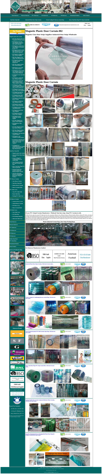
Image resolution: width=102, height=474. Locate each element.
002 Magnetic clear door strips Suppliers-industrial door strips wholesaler (17, 43)
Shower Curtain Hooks (17, 207)
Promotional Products (74, 15)
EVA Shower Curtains (14, 199)
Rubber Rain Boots (14, 238)
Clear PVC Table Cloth (17, 191)
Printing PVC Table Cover (17, 196)
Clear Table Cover (16, 212)
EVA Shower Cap (16, 205)
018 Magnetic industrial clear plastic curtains (18, 99)
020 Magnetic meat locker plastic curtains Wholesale (17, 105)
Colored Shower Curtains (17, 203)
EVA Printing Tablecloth (17, 216)
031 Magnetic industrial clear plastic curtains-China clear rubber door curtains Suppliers (18, 141)
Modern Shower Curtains (17, 185)
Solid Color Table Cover (17, 218)
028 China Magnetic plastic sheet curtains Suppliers (18, 131)
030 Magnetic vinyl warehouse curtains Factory (18, 137)
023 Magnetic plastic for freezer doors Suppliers (17, 114)
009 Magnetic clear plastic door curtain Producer (17, 68)
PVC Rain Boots (13, 240)
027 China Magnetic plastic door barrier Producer (18, 127)
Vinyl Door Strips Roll (14, 19)
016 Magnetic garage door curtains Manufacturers (17, 93)
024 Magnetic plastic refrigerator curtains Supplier (16, 117)
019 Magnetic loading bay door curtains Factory (17, 102)
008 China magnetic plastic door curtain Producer (18, 65)
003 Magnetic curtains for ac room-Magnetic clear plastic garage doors (18, 47)
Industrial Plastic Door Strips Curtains (33, 19)
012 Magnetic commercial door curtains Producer (17, 78)
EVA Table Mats (15, 214)
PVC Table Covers (13, 189)
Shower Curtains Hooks (17, 187)
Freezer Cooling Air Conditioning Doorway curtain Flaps (17, 159)
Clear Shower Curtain (17, 181)
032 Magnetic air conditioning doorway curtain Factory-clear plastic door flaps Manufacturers (18, 147)
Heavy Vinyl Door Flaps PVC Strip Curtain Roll (79, 19)
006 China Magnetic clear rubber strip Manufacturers (18, 58)
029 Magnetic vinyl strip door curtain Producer (18, 134)
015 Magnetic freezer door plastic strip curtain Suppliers (18, 90)
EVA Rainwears (45, 15)
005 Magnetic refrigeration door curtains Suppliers (18, 55)
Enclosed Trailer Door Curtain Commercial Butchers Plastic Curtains (17, 170)
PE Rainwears (64, 15)
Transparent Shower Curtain (17, 201)
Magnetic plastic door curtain (16, 36)
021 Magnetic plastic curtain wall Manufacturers (18, 108)
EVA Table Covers (13, 210)
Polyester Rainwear (25, 15)
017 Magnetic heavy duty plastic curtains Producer (17, 96)
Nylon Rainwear (15, 15)
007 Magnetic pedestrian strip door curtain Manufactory (17, 61)
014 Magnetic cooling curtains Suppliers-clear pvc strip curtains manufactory (18, 86)
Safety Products (86, 15)
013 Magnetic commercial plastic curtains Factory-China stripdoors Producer (18, 82)
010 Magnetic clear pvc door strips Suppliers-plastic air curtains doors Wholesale (18, 71)
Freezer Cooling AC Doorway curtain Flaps (55, 19)
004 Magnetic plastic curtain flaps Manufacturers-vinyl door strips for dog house (18, 51)
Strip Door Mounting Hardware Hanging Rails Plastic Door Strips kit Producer (17, 175)
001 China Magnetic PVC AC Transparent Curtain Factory (18, 39)
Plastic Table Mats (16, 193)
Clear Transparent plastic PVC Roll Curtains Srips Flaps (17, 163)
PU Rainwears (54, 15)
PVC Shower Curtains (14, 179)
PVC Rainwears (35, 15)
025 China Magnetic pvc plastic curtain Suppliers (17, 121)
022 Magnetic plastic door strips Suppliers (17, 111)
